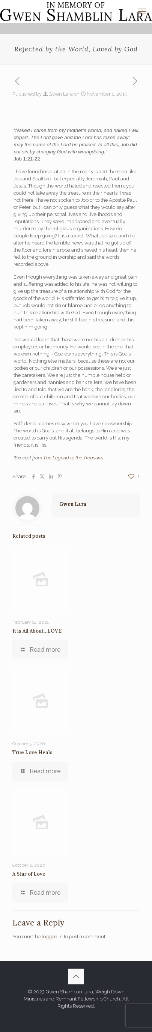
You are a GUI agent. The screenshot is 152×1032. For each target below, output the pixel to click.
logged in (52, 936)
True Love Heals (32, 752)
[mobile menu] (141, 11)
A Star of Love (28, 874)
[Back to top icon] (76, 976)
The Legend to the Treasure (72, 457)
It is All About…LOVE (37, 631)
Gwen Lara (61, 94)
